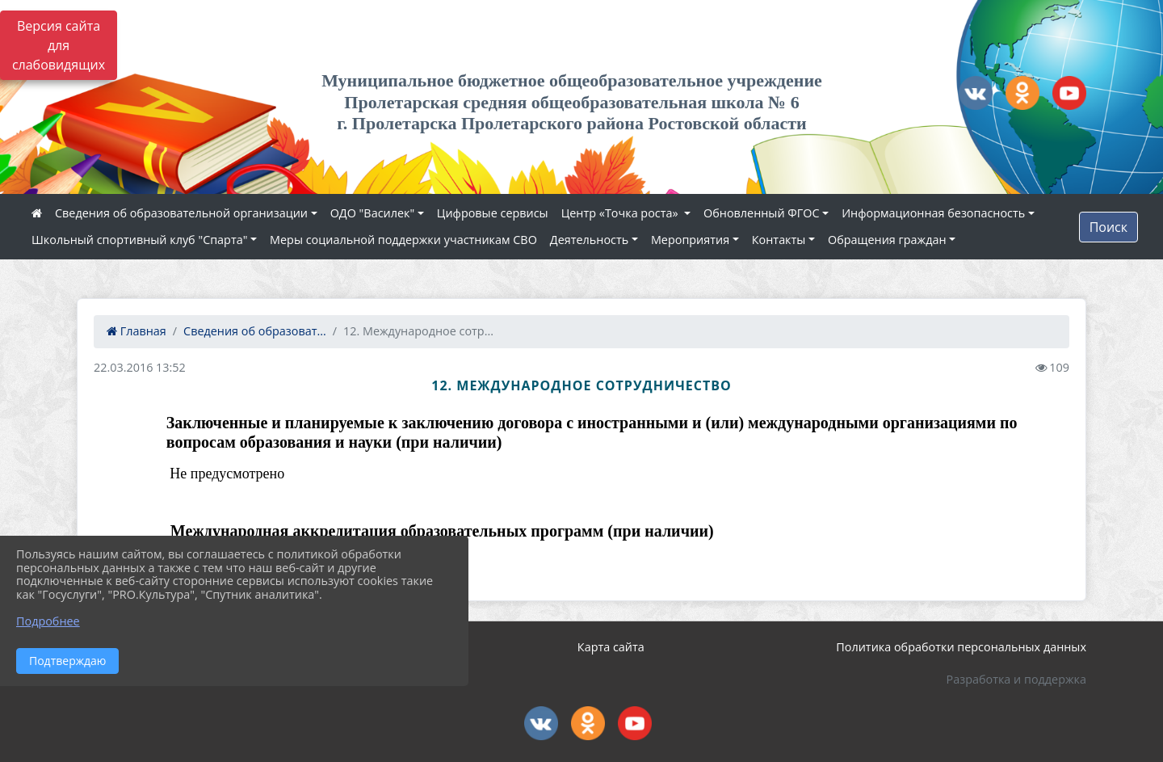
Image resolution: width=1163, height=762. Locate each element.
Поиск (1108, 227)
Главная (136, 331)
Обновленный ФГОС (761, 213)
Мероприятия (690, 239)
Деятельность (589, 239)
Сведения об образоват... (254, 331)
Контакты (779, 239)
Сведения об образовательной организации (181, 213)
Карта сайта (610, 647)
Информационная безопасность (933, 213)
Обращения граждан (887, 239)
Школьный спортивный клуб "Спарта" (139, 239)
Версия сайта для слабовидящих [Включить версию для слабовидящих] (58, 45)
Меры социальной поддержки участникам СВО (403, 239)
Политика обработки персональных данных (961, 647)
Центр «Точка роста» (621, 213)
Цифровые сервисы (492, 213)
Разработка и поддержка (1016, 679)
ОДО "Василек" (372, 213)
